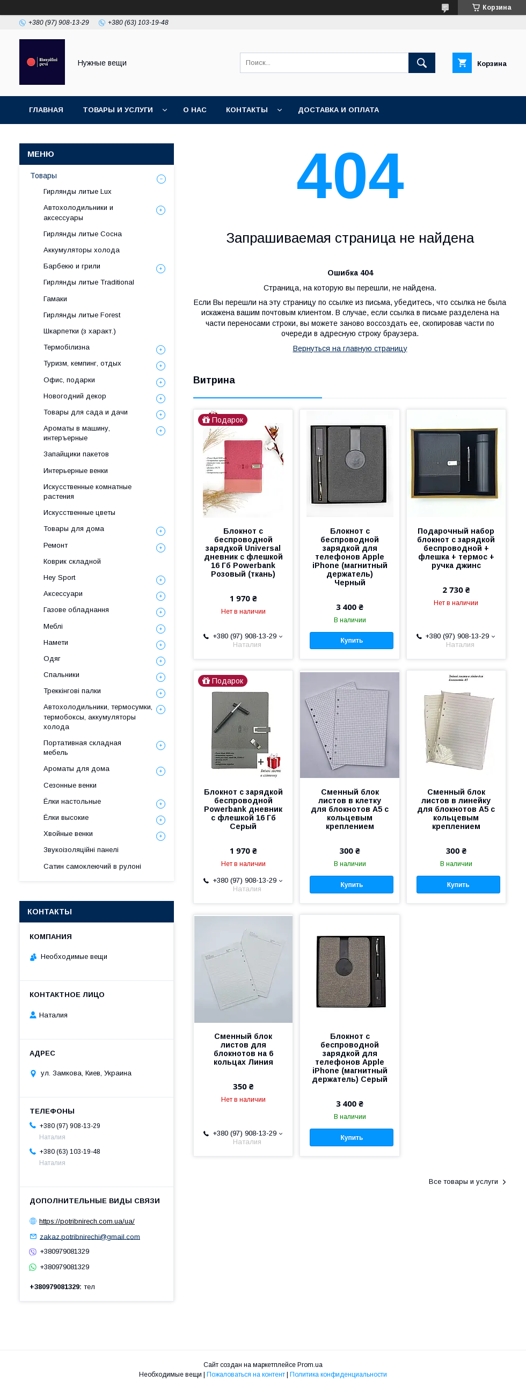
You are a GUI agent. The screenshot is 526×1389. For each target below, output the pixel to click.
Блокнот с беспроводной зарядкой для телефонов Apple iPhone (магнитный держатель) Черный (350, 557)
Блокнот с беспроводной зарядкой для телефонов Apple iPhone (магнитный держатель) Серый (350, 1057)
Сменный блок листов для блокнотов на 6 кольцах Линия (243, 1049)
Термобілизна (66, 347)
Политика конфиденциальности (338, 1374)
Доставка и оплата (338, 110)
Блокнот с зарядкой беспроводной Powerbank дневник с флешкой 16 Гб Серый (243, 809)
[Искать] (421, 63)
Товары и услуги (118, 110)
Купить (351, 640)
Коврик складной (72, 561)
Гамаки (55, 299)
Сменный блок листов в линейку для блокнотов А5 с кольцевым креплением (456, 809)
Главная (46, 110)
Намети (55, 642)
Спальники (61, 675)
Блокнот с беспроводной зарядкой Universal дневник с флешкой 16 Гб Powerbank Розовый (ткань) (243, 552)
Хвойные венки (68, 834)
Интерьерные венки (75, 471)
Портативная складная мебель (82, 748)
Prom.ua (310, 1365)
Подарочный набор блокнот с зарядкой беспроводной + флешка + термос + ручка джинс (456, 548)
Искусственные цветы (79, 512)
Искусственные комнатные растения (87, 491)
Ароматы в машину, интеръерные (76, 433)
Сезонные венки (70, 785)
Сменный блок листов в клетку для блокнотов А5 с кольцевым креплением (350, 809)
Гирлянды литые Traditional (88, 282)
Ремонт (55, 545)
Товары (43, 175)
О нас (195, 110)
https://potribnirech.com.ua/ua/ (87, 1221)
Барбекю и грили (71, 266)
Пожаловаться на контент (246, 1374)
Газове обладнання (76, 610)
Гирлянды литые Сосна (82, 234)
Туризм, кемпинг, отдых (82, 363)
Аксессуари (63, 594)
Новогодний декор (74, 396)
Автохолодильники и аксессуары (78, 212)
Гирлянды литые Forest (81, 315)
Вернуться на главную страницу (350, 348)
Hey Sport (59, 577)
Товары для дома (73, 529)
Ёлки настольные (72, 801)
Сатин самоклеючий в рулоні (92, 866)
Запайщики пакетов (76, 454)
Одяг (52, 658)
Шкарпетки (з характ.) (79, 331)
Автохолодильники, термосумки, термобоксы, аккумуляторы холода (97, 716)
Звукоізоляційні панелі (81, 850)
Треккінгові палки (72, 691)
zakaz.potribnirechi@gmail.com (90, 1236)
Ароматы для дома (76, 769)
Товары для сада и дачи (85, 412)
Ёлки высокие (66, 817)
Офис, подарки (69, 380)
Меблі (53, 626)
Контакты (247, 110)
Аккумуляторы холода (81, 250)
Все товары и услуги (463, 1181)
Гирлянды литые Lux (77, 191)
